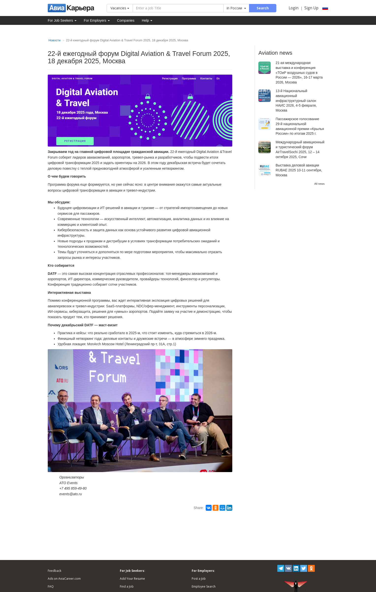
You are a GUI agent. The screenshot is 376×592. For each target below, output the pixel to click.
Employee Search (204, 586)
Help (147, 20)
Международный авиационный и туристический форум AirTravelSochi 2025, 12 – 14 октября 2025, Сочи (300, 149)
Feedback (54, 571)
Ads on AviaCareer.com (64, 578)
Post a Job (199, 578)
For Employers (97, 20)
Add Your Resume (132, 578)
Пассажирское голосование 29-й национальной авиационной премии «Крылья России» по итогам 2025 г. (300, 126)
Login (293, 8)
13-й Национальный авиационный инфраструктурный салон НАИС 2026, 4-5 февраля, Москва (296, 100)
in (236, 8)
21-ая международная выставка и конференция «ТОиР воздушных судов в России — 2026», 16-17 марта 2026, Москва (299, 72)
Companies (126, 20)
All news (319, 183)
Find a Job (127, 586)
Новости (54, 40)
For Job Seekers (62, 20)
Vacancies (119, 8)
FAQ (51, 586)
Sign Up (311, 8)
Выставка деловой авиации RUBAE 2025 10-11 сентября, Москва (299, 170)
